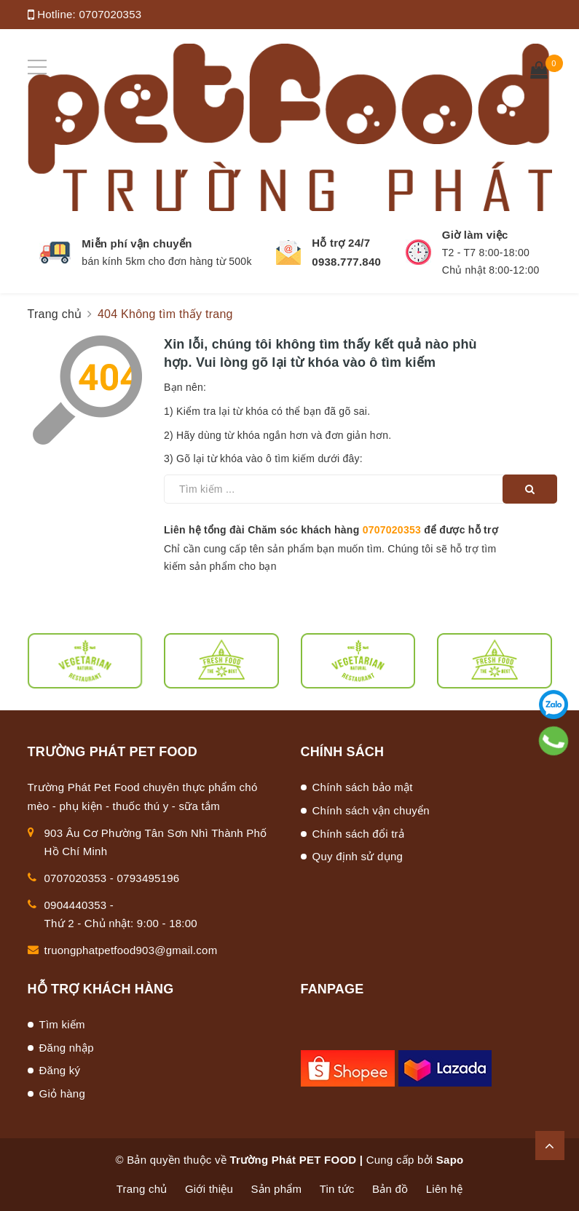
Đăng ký (60, 1070)
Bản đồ (390, 1189)
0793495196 (148, 878)
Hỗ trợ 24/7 (341, 243)
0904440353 (75, 905)
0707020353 (110, 14)
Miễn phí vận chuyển (137, 243)
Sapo (450, 1160)
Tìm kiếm (62, 1024)
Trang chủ (142, 1189)
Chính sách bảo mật (362, 787)
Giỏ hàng (62, 1093)
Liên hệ (444, 1189)
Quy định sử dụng (357, 856)
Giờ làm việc (475, 235)
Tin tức (337, 1189)
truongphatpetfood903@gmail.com (131, 950)
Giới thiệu (209, 1189)
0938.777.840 (346, 261)
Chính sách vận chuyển (371, 810)
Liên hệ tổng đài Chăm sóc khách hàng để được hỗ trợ (331, 530)
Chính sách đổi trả (358, 833)
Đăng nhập (66, 1047)
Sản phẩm (276, 1189)
